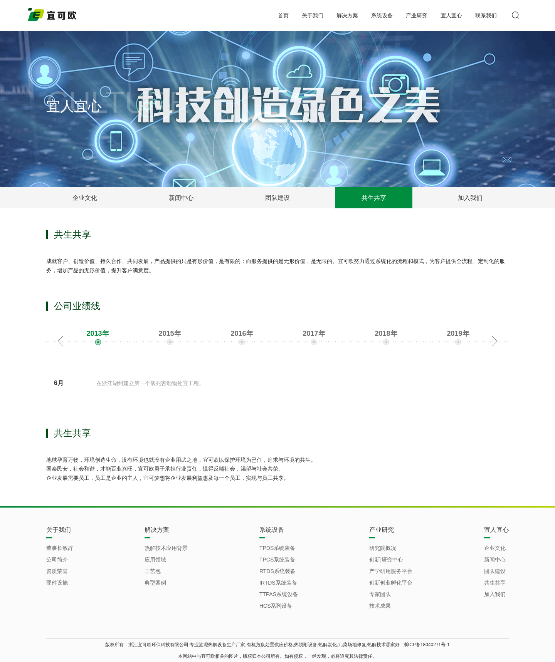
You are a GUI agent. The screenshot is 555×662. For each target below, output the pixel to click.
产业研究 (416, 15)
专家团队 (380, 594)
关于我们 (312, 15)
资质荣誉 (57, 571)
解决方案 (347, 15)
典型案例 (155, 583)
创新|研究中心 (386, 559)
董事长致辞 (59, 548)
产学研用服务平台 (390, 571)
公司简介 (57, 559)
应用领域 (155, 559)
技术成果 (380, 606)
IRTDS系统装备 (278, 583)
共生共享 (374, 197)
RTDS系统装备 (277, 571)
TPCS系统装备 (277, 559)
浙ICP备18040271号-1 (427, 644)
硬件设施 (57, 583)
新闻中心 (181, 197)
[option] (98, 339)
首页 (283, 15)
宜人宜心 (451, 15)
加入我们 (470, 197)
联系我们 (486, 15)
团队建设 (277, 197)
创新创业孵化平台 (390, 583)
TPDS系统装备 (277, 548)
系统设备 (382, 15)
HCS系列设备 (276, 606)
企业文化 (84, 197)
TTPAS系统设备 (278, 594)
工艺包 (153, 571)
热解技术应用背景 (166, 548)
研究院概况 (382, 548)
